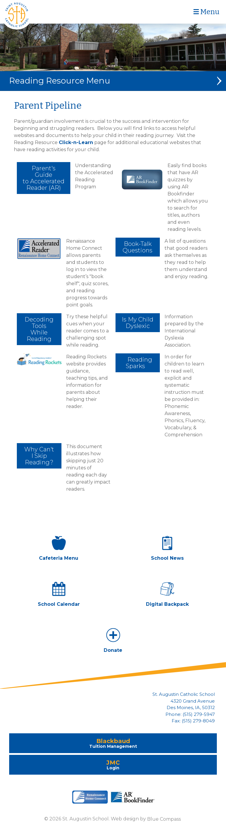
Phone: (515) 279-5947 (190, 714)
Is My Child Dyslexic (137, 322)
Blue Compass (164, 819)
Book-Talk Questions (137, 247)
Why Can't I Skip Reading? (39, 456)
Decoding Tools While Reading (39, 329)
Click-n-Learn (76, 142)
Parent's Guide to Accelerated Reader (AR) (43, 178)
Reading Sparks (137, 363)
